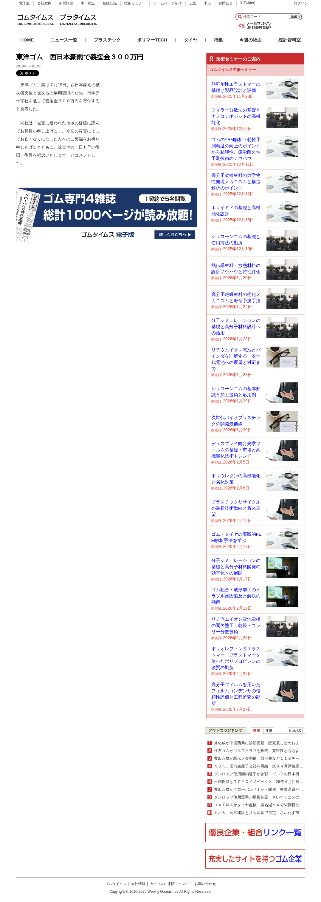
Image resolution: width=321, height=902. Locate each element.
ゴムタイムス (115, 884)
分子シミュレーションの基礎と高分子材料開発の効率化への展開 (235, 566)
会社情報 (138, 884)
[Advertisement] (152, 118)
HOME (27, 39)
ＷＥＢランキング (295, 730)
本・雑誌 (88, 3)
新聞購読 (66, 3)
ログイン (301, 3)
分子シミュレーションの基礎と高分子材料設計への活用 (235, 326)
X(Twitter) (247, 3)
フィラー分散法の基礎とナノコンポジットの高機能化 (235, 116)
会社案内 (44, 3)
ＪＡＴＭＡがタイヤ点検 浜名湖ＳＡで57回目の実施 (260, 805)
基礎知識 (110, 3)
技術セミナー (135, 3)
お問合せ (225, 3)
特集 (218, 39)
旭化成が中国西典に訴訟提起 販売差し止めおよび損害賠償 (266, 743)
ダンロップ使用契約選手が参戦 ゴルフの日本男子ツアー (264, 774)
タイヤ (190, 39)
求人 (207, 3)
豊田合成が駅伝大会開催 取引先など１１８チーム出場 (262, 758)
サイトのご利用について (170, 884)
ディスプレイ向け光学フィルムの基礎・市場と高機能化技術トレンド (235, 449)
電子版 (24, 3)
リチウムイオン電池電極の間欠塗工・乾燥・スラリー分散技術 (235, 625)
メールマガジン (254, 25)
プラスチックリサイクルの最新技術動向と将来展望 (235, 508)
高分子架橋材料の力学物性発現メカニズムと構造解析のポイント (235, 181)
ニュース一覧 (63, 39)
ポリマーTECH (152, 39)
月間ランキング (268, 730)
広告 (192, 3)
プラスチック (107, 39)
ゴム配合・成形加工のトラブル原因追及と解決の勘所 (235, 596)
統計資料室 (289, 39)
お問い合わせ (205, 884)
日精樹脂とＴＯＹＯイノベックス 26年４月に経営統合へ (264, 781)
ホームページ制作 (167, 3)
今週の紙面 (250, 39)
